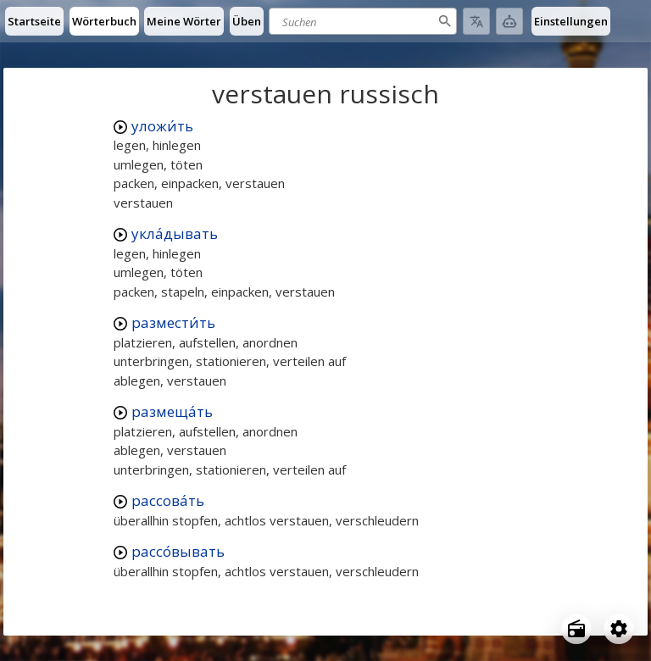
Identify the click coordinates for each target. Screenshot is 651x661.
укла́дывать (174, 233)
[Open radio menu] (576, 629)
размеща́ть (172, 411)
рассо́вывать (178, 551)
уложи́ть (162, 126)
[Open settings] (619, 629)
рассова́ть (167, 500)
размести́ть (173, 322)
